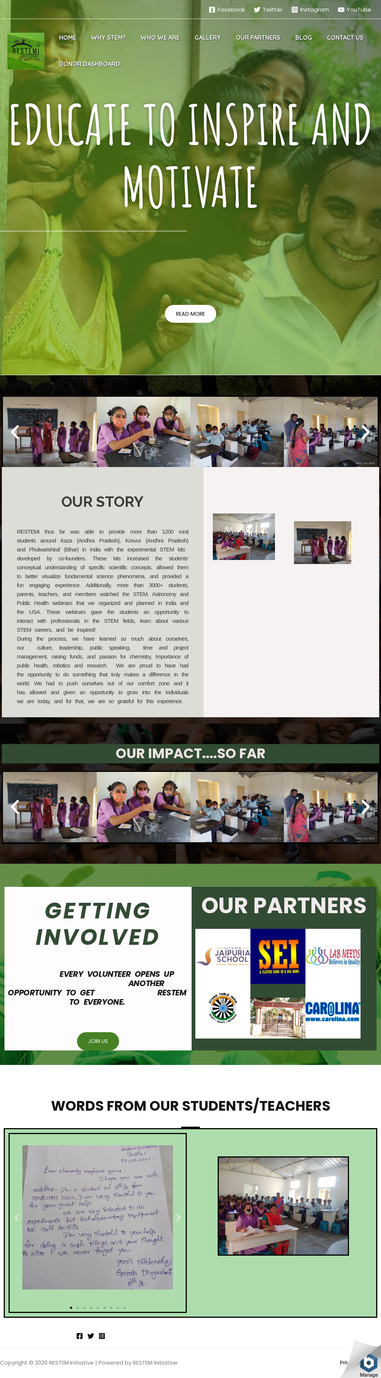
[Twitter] (268, 9)
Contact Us (326, 37)
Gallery (197, 37)
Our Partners (244, 37)
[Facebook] (226, 9)
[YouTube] (355, 9)
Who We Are (152, 37)
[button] (190, 314)
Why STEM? (104, 37)
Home (66, 37)
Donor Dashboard (88, 64)
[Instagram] (310, 9)
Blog (287, 37)
